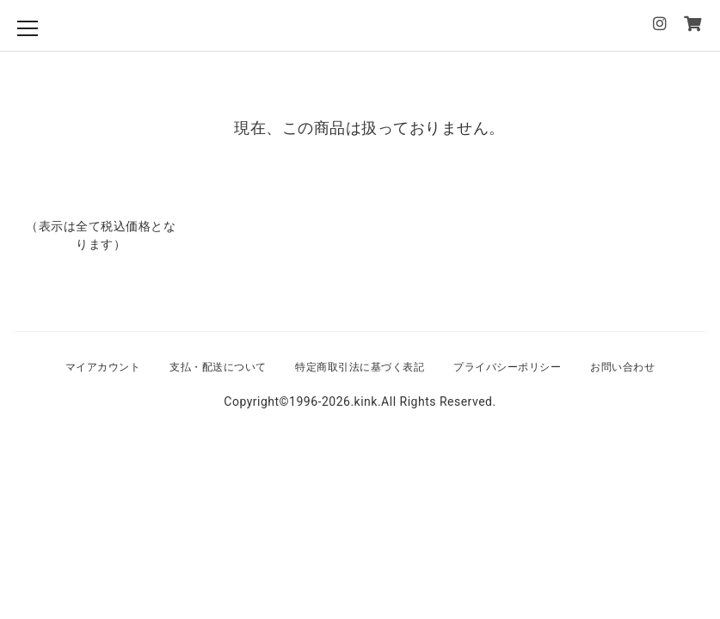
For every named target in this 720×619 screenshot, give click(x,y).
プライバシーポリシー (507, 367)
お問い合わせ (622, 367)
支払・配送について (218, 367)
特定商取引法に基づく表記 (359, 367)
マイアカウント (103, 367)
